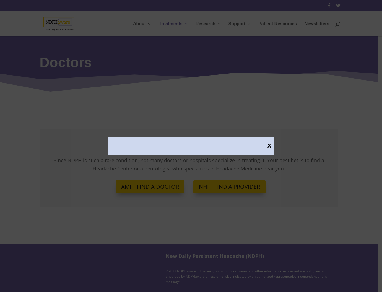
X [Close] (269, 145)
